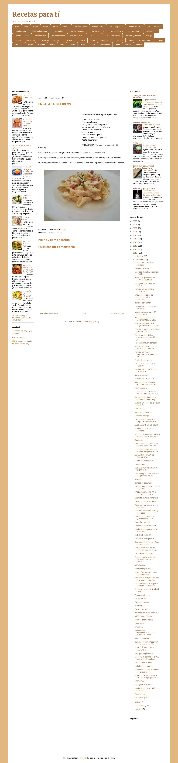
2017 (135, 238)
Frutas (92, 40)
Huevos (131, 40)
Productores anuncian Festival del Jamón (147, 487)
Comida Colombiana (39, 31)
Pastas (30, 45)
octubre (138, 702)
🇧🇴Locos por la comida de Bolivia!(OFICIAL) (22, 342)
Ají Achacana (140, 565)
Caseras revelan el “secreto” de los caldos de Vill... (146, 643)
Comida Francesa (116, 31)
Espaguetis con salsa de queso (145, 284)
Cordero (18, 40)
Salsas (82, 45)
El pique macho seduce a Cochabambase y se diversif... (145, 559)
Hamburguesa (105, 40)
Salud (92, 45)
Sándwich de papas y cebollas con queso (147, 530)
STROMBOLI (140, 681)
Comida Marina (40, 36)
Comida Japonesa (22, 36)
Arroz (17, 26)
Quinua (72, 45)
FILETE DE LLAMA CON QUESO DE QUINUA (145, 517)
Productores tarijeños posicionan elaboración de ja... (147, 337)
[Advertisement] (89, 69)
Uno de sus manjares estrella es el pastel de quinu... (147, 578)
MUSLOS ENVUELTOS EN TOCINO (145, 364)
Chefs (55, 26)
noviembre (140, 259)
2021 (135, 231)
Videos (128, 45)
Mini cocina (139, 408)
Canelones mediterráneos (145, 525)
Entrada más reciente (49, 313)
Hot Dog (120, 40)
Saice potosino (141, 598)
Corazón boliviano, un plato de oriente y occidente (146, 584)
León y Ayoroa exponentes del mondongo (146, 573)
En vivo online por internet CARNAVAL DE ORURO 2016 (22, 317)
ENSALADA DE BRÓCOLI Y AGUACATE (146, 370)
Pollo (62, 45)
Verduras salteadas (142, 595)
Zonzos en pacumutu (143, 483)
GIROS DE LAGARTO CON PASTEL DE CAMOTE (145, 347)
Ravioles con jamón (143, 303)
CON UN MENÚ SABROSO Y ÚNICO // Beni (146, 469)
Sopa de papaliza (142, 268)
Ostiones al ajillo (27, 196)
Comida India (133, 31)
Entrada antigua (117, 313)
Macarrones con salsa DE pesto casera (145, 313)
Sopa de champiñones (144, 620)
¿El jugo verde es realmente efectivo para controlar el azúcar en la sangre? (152, 103)
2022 (135, 228)
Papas (160, 40)
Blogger (111, 758)
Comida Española (97, 31)
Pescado (41, 45)
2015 (135, 246)
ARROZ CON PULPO (143, 662)
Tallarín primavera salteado (146, 343)
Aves (26, 26)
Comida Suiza (94, 36)
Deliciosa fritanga (142, 415)
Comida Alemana (80, 26)
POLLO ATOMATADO (28, 97)
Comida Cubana (58, 31)
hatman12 (84, 758)
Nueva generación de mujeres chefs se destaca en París (147, 435)
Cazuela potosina (142, 609)
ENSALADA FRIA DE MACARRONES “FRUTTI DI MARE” (147, 354)
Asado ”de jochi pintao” (144, 460)
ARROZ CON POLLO (143, 616)
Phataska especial (142, 522)
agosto (138, 709)
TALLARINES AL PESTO (144, 553)
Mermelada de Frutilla (152, 125)
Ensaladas (45, 40)
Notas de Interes (145, 40)
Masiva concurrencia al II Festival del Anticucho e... (146, 548)
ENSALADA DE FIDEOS (144, 378)
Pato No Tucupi (26, 242)
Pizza (52, 45)
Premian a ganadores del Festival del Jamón (145, 278)
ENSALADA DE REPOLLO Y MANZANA (146, 307)
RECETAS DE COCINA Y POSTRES (22, 332)
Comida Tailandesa (112, 36)
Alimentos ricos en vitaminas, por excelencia (147, 670)
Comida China (20, 31)
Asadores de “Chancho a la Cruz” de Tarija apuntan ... (146, 676)
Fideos (82, 40)
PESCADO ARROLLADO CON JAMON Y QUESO (147, 330)
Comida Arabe (97, 26)
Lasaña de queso (142, 697)
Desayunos (31, 40)
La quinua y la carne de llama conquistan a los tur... (147, 474)
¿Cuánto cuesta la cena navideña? (144, 429)
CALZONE (139, 627)
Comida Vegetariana (133, 36)
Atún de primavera (142, 638)
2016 (135, 242)
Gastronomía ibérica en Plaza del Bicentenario (147, 543)
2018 (135, 235)
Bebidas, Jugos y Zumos (144, 188)
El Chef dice (138, 143)
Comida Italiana (150, 31)
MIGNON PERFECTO (143, 412)
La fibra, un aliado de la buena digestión (147, 404)
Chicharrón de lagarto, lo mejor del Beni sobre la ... (146, 420)
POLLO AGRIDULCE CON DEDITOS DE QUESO (145, 493)
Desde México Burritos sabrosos (144, 263)
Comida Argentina (116, 26)
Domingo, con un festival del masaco (147, 590)
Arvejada (138, 479)
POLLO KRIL (140, 605)
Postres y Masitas (141, 122)
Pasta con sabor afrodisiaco (146, 501)
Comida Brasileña (153, 26)
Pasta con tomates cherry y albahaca (146, 506)
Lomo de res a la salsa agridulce (21, 146)
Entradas (57, 40)
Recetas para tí (36, 14)
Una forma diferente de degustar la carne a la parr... (147, 324)
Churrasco (139, 440)
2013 (135, 253)
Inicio (84, 313)
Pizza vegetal (140, 694)
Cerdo (45, 26)
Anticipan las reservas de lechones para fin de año (146, 383)
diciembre (139, 256)
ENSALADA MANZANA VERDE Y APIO (144, 290)
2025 (135, 221)
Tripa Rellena (140, 464)
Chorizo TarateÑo (27, 218)
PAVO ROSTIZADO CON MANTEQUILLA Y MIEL (145, 318)
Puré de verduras (142, 602)
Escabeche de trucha (143, 360)
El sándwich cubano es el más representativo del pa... (147, 658)
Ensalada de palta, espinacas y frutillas (147, 273)
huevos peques (141, 388)
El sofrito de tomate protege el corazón (147, 511)
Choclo (66, 26)
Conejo (149, 36)
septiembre (140, 705)
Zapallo (139, 45)
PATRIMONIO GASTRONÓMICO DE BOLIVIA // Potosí (144, 632)
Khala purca (139, 623)
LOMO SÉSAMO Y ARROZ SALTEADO (145, 648)
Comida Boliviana (134, 26)
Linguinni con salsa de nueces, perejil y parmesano (144, 297)
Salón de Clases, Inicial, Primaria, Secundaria (143, 167)
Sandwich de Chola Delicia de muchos (147, 689)
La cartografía (148, 170)
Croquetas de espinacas (145, 538)
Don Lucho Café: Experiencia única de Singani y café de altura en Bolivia (152, 194)
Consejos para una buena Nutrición (144, 96)
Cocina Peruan (18, 337)
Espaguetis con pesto (144, 684)
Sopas (117, 45)
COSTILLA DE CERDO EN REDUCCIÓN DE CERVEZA (146, 392)
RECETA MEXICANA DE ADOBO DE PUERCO (28, 268)
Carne (35, 26)
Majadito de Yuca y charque (146, 498)
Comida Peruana (76, 36)
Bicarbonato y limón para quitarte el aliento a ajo (145, 398)
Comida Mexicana (58, 36)
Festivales (70, 40)
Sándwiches (105, 45)
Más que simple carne (144, 653)
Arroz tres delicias (142, 375)
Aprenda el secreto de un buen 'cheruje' (27, 122)
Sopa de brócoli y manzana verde (149, 146)
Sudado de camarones (144, 666)
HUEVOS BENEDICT (143, 535)
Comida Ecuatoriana (77, 31)
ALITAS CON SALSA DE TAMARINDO (144, 456)
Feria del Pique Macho (144, 568)
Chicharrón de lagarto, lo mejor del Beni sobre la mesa (28, 171)
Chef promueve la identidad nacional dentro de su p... (146, 444)
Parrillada (18, 45)
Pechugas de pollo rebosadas (147, 612)
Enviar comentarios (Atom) (87, 321)
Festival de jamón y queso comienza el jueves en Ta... (147, 450)
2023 (135, 224)
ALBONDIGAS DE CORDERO (147, 425)
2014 (135, 249)
